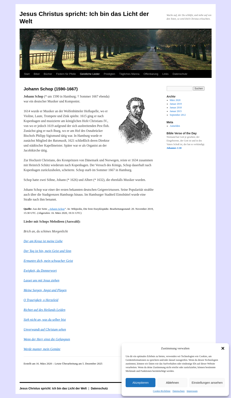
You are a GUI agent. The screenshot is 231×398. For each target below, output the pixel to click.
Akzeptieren (140, 382)
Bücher (48, 73)
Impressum (192, 391)
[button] (223, 348)
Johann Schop (57, 208)
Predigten (109, 73)
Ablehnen (172, 382)
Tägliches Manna (129, 73)
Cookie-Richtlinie (162, 391)
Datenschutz (179, 391)
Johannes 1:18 (174, 148)
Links (165, 73)
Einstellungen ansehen (207, 382)
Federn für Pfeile (66, 73)
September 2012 (178, 114)
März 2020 (175, 100)
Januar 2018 (176, 107)
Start (27, 73)
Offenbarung (151, 73)
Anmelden (175, 125)
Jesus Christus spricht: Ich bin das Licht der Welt (54, 388)
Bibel (37, 73)
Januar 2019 (176, 103)
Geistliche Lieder (90, 73)
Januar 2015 (176, 111)
